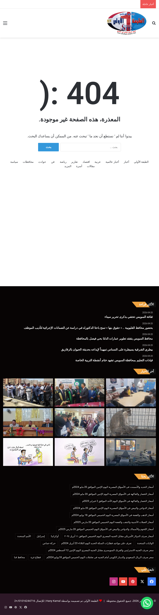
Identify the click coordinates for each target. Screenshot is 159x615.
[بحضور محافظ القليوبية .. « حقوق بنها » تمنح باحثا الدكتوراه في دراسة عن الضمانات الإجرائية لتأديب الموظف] (80, 392)
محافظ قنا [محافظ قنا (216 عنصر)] (19, 557)
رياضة (63, 161)
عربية (98, 161)
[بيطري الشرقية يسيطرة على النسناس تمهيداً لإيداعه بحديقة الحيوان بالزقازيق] (131, 422)
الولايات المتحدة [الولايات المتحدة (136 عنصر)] (145, 543)
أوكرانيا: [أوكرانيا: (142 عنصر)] (55, 536)
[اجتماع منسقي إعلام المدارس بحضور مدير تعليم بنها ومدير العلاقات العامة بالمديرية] (28, 422)
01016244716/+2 (24, 600)
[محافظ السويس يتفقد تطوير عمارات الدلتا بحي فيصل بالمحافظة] (28, 392)
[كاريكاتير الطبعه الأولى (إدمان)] (28, 452)
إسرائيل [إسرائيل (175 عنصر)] (41, 536)
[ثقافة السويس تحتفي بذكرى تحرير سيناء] (131, 392)
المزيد (67, 166)
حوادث (42, 161)
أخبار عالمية (112, 161)
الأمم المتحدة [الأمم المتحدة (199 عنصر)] (24, 536)
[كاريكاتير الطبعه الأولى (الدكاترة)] (80, 452)
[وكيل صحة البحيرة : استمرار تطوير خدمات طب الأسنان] (131, 452)
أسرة (79, 166)
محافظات (28, 161)
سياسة (14, 161)
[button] (147, 603)
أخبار (126, 161)
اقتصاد (86, 161)
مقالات (91, 166)
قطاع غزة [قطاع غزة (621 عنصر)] (36, 557)
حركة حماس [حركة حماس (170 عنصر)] (49, 543)
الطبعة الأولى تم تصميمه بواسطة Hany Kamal (71, 600)
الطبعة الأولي (141, 161)
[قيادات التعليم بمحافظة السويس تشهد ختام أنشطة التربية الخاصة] (80, 422)
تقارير (74, 161)
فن (52, 161)
